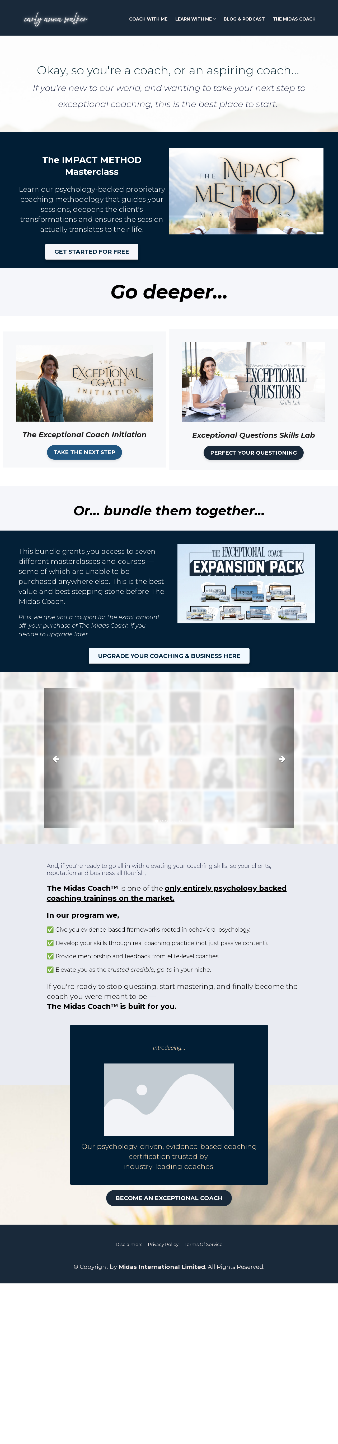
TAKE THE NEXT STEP (84, 452)
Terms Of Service (203, 1244)
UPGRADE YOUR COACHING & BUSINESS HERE (169, 656)
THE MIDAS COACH (294, 19)
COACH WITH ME (148, 19)
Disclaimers (129, 1244)
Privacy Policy (163, 1244)
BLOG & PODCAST (244, 19)
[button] (63, 758)
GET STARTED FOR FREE (91, 251)
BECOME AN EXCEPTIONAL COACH (169, 1198)
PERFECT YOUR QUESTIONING (253, 453)
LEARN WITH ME (193, 19)
